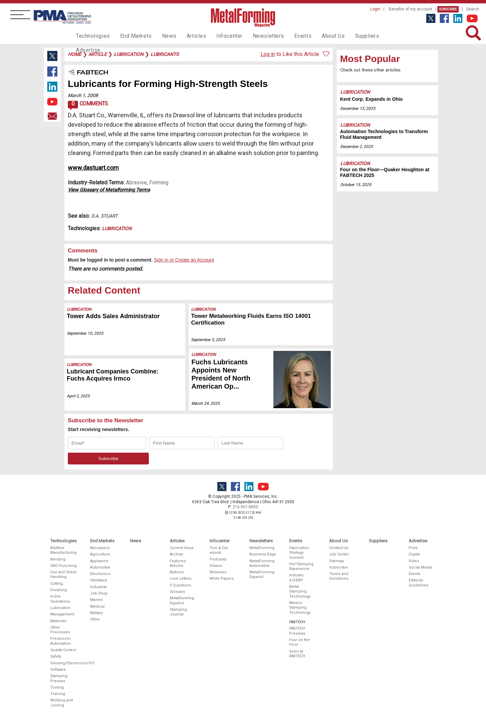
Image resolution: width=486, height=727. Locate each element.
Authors (177, 572)
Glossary (177, 591)
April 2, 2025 (78, 396)
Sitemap (336, 561)
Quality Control (63, 650)
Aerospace (100, 548)
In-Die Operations (60, 598)
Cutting (56, 583)
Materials (58, 621)
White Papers (222, 578)
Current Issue (182, 548)
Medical (97, 606)
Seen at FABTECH (297, 653)
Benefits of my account (410, 9)
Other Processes (60, 629)
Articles (187, 35)
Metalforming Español (182, 600)
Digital (414, 554)
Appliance (99, 561)
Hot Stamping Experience (301, 566)
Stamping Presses (59, 678)
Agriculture (100, 554)
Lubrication (117, 228)
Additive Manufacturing (63, 550)
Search (472, 9)
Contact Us (338, 548)
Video (414, 561)
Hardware (98, 580)
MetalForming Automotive (261, 563)
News (162, 35)
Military (96, 613)
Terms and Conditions (338, 576)
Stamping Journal (178, 611)
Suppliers (346, 35)
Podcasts (218, 559)
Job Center (339, 554)
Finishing (58, 590)
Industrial (98, 587)
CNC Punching (63, 566)
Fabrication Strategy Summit (299, 553)
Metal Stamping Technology (299, 591)
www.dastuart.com (93, 167)
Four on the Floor (299, 642)
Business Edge (262, 554)
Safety (55, 656)
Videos (216, 566)
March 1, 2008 (83, 95)
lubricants (165, 54)
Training (57, 694)
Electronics (100, 574)
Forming (158, 182)
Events (286, 35)
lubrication (128, 54)
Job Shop (99, 593)
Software (58, 669)
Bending (57, 559)
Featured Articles (178, 563)
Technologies (91, 35)
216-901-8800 (245, 507)
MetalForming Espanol (261, 574)
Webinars (218, 572)
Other (95, 619)
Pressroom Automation (60, 640)
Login (375, 9)
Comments (88, 105)
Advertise (378, 35)
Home (74, 54)
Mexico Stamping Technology (299, 608)
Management (62, 614)
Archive (176, 554)
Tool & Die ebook (219, 550)
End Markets (131, 35)
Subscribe (448, 9)
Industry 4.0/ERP (296, 577)
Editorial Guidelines (418, 582)
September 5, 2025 (208, 339)
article (97, 54)
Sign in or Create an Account (184, 260)
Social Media (420, 567)
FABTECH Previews (297, 630)
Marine (96, 600)
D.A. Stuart (104, 216)
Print (413, 548)
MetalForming (261, 548)
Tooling (57, 687)
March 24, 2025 (205, 403)
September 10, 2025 (85, 333)
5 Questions (180, 585)
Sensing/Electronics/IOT (63, 663)
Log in (268, 54)
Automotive (100, 567)
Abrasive (136, 182)
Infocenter (218, 35)
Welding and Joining (61, 702)
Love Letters (180, 578)
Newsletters (254, 35)
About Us (314, 35)
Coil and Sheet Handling (63, 574)
